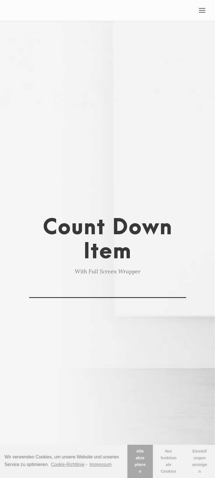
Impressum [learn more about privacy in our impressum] (100, 464)
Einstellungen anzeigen (199, 461)
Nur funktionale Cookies (169, 461)
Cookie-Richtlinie (68, 464)
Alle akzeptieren (140, 461)
